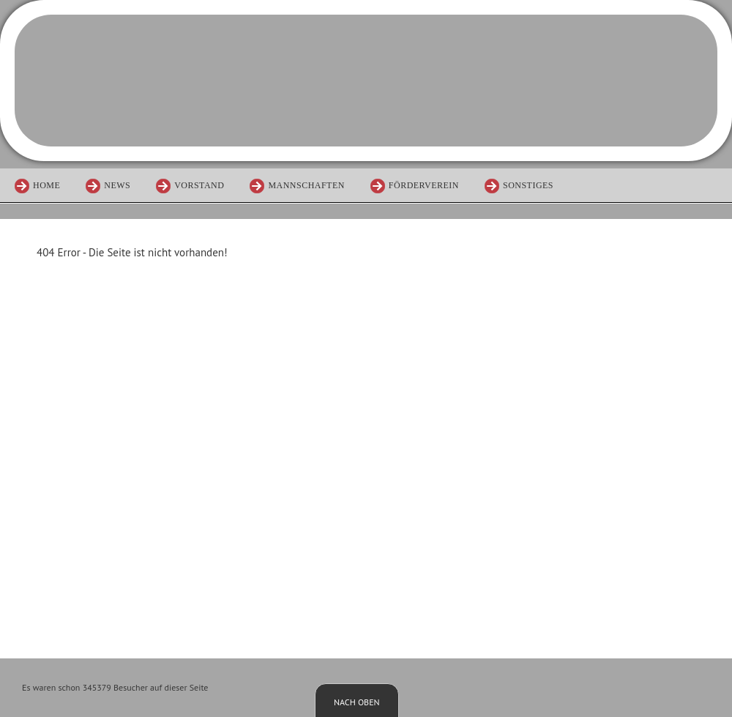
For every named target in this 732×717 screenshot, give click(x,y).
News (117, 185)
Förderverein (424, 185)
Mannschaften (306, 185)
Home (46, 185)
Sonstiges (528, 185)
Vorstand (199, 185)
